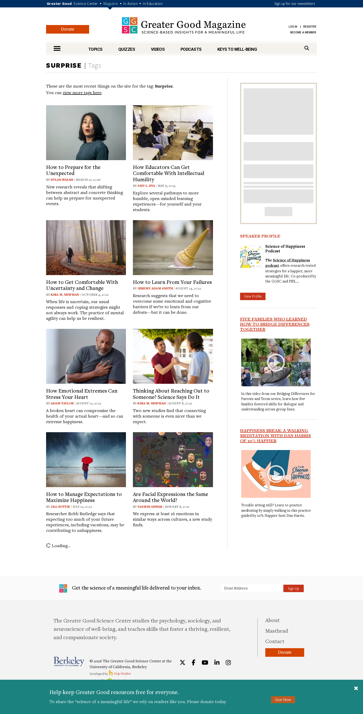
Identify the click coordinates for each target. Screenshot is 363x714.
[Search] (306, 48)
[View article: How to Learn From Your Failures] (173, 247)
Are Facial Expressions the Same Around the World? (170, 496)
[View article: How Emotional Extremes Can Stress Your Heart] (86, 356)
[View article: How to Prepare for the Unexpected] (86, 132)
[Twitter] (182, 662)
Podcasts (191, 49)
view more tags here (82, 92)
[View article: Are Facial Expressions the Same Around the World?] (173, 459)
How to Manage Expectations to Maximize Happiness (84, 496)
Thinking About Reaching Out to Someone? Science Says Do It (171, 393)
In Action (130, 3)
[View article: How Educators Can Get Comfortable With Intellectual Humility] (173, 132)
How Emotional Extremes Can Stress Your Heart (81, 393)
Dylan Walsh (62, 180)
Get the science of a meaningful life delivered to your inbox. (130, 588)
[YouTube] (205, 662)
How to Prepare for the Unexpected (73, 169)
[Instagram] (228, 662)
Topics (95, 49)
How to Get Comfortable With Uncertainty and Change (82, 284)
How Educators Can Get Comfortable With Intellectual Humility (168, 173)
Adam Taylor (62, 403)
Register (309, 26)
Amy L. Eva (146, 186)
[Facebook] (193, 662)
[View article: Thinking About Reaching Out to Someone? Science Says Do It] (173, 356)
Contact (274, 641)
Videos (158, 49)
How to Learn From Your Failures (172, 281)
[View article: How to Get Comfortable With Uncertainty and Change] (86, 247)
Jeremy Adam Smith (155, 288)
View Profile (253, 296)
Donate (67, 29)
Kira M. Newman (65, 294)
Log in (293, 26)
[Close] (356, 688)
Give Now (283, 699)
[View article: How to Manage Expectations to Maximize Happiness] (86, 459)
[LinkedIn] (216, 662)
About (272, 619)
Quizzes (126, 49)
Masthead (276, 630)
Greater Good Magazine (184, 25)
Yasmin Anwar (150, 507)
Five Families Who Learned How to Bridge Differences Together (275, 324)
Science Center (85, 3)
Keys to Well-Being (237, 49)
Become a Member (303, 32)
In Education (153, 3)
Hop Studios (119, 673)
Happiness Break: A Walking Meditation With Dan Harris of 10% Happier (275, 435)
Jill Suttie (60, 507)
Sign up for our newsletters (294, 3)
